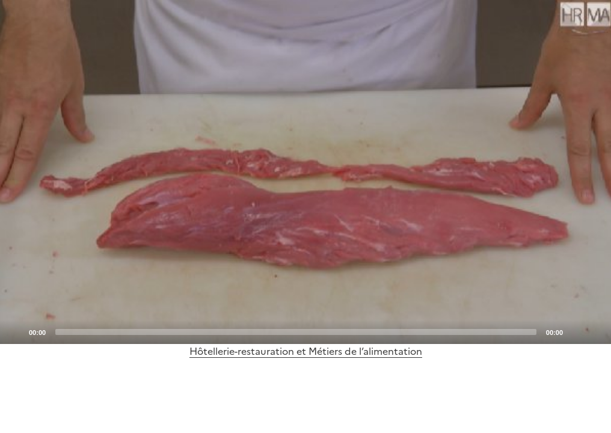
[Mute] (575, 331)
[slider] (295, 332)
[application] (305, 172)
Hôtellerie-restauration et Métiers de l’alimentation (305, 351)
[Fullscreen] (594, 331)
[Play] (305, 172)
